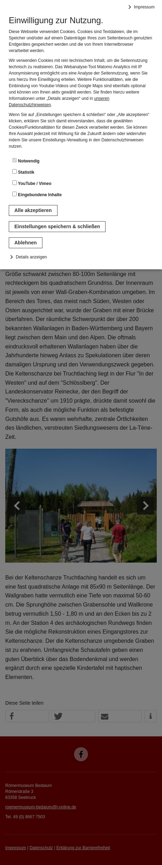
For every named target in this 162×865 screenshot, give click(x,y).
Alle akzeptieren (33, 210)
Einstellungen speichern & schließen (57, 226)
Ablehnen (25, 242)
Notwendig (26, 161)
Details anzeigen (31, 257)
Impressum (144, 7)
